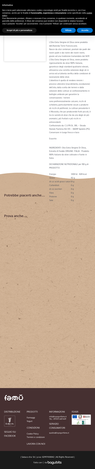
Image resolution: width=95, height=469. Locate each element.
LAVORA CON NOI (36, 443)
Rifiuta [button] (68, 30)
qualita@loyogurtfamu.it (59, 433)
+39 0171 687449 (59, 419)
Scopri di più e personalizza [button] (19, 30)
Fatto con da (47, 462)
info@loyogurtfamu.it (58, 416)
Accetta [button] (84, 30)
